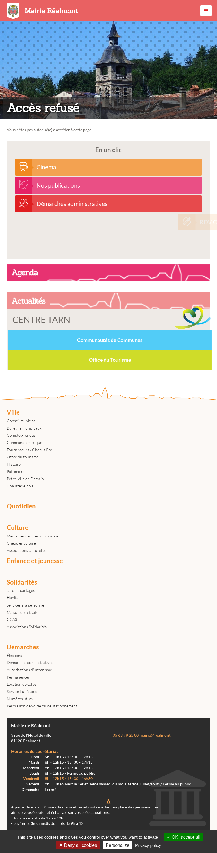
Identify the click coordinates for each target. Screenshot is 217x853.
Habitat (13, 597)
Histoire (14, 464)
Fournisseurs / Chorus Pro (29, 449)
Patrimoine (16, 471)
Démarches (23, 647)
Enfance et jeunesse (35, 561)
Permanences (18, 677)
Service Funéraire (22, 691)
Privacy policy (148, 845)
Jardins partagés (21, 590)
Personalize (117, 845)
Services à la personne (25, 605)
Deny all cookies (78, 845)
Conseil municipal (21, 420)
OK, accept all (183, 837)
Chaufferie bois (20, 485)
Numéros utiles (20, 698)
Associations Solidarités (27, 626)
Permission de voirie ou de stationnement (42, 705)
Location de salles (21, 684)
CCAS (12, 619)
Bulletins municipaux (24, 428)
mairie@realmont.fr (157, 735)
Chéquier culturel (22, 543)
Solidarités (22, 582)
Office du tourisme (22, 456)
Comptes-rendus (21, 435)
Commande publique (24, 442)
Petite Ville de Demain (25, 478)
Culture (18, 527)
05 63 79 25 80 (126, 735)
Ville (13, 412)
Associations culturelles (26, 550)
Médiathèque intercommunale (32, 536)
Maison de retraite (22, 612)
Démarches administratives (30, 662)
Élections (14, 655)
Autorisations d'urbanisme (29, 669)
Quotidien (21, 506)
